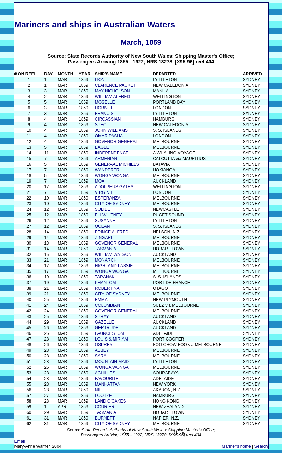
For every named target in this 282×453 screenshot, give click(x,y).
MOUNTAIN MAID (112, 361)
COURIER (104, 406)
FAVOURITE (107, 378)
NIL (98, 389)
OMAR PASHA (109, 136)
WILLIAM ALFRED (112, 96)
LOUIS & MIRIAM (111, 339)
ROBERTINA (107, 288)
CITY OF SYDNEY (112, 203)
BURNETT (105, 418)
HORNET (104, 107)
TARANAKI (105, 277)
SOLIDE (102, 209)
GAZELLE (104, 322)
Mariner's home (236, 446)
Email (19, 441)
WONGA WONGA (112, 175)
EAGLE (102, 147)
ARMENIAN (106, 158)
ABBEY (102, 350)
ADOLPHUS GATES (114, 186)
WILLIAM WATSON (113, 254)
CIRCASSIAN (108, 119)
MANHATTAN (108, 384)
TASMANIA (105, 248)
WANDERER (107, 169)
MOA (99, 181)
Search (261, 446)
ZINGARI (103, 237)
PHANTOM (105, 282)
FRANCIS (104, 113)
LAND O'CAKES (110, 401)
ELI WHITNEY (108, 215)
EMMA (101, 299)
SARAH (102, 356)
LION (100, 79)
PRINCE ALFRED (111, 231)
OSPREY (104, 344)
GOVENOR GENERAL (116, 141)
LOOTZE (103, 395)
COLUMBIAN (107, 305)
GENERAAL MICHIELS (117, 164)
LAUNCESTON (109, 333)
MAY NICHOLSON (112, 90)
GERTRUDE (107, 327)
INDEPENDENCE (111, 153)
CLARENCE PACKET (115, 85)
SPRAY (102, 316)
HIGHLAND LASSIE (114, 265)
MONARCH (106, 260)
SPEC (101, 124)
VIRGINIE (104, 192)
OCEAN (102, 226)
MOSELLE (105, 102)
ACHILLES (105, 373)
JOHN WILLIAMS (111, 130)
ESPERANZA (108, 198)
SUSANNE (105, 220)
